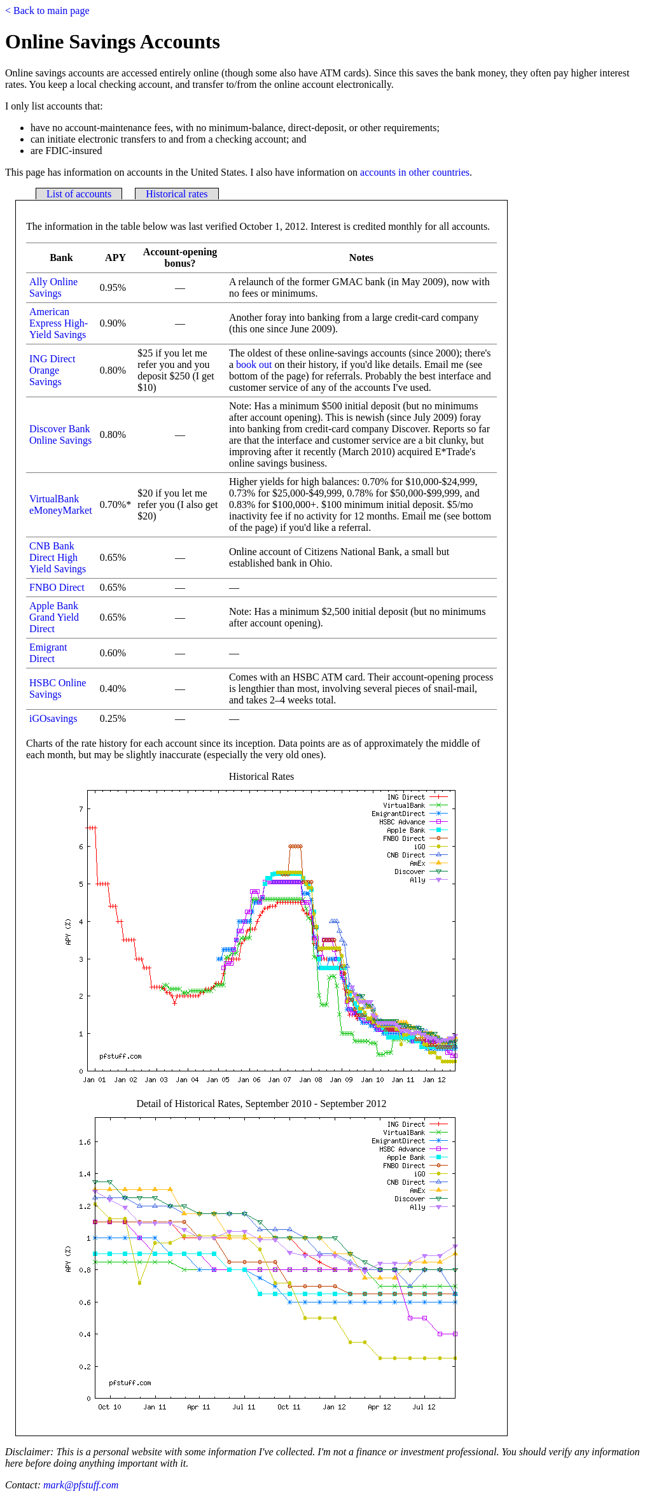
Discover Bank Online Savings (60, 434)
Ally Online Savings (53, 287)
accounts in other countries (415, 172)
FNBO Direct (57, 587)
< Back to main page (47, 10)
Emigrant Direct (48, 653)
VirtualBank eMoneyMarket (60, 504)
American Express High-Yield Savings (58, 323)
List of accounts (78, 193)
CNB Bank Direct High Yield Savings (57, 557)
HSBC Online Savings (57, 688)
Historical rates (176, 193)
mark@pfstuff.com (80, 1484)
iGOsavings (53, 718)
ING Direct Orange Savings (52, 370)
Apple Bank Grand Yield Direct (54, 617)
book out (254, 364)
